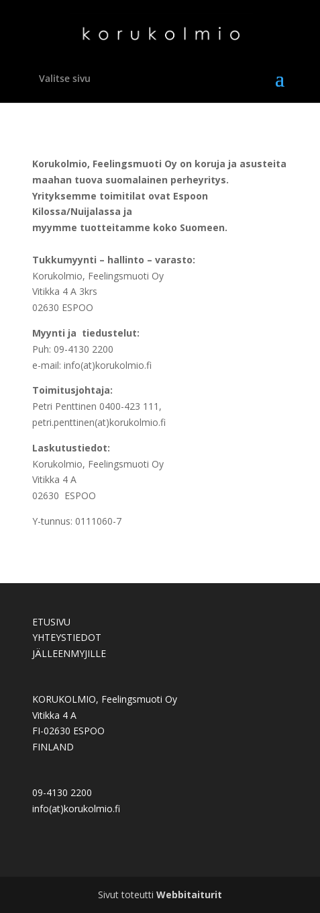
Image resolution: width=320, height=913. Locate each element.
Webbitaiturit (189, 894)
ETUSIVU (51, 621)
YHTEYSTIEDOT (66, 637)
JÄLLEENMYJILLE (69, 653)
